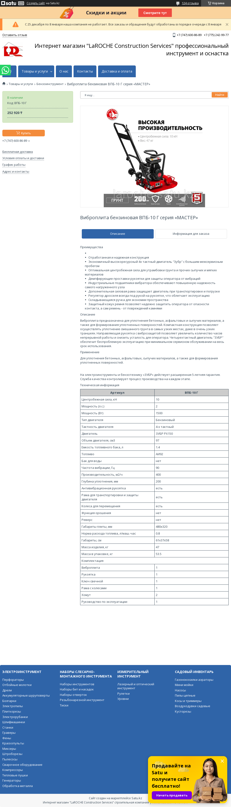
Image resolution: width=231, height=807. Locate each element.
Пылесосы (9, 759)
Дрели (7, 690)
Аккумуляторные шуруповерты (26, 695)
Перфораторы (13, 679)
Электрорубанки (15, 717)
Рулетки (123, 693)
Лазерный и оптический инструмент (135, 686)
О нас (63, 71)
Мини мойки (184, 685)
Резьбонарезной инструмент (82, 700)
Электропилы (12, 706)
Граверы (9, 732)
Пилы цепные (185, 695)
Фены (6, 738)
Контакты (85, 71)
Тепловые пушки (15, 775)
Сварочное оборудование (22, 764)
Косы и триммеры (188, 701)
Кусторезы (183, 711)
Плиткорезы (11, 711)
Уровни (123, 699)
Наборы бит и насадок (77, 689)
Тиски (64, 705)
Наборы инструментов (77, 684)
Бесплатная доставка (17, 152)
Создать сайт (36, 3)
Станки (7, 727)
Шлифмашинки (13, 722)
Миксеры (9, 748)
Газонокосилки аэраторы (194, 679)
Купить (26, 133)
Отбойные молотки (17, 685)
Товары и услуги (35, 71)
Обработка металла (17, 786)
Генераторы (11, 780)
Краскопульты (13, 743)
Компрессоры (12, 770)
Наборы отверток (73, 695)
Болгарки (9, 701)
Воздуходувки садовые (192, 706)
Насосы (180, 690)
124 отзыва (190, 3)
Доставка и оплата (117, 71)
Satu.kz (137, 798)
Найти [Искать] (219, 95)
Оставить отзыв (14, 35)
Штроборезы (12, 754)
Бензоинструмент (50, 84)
